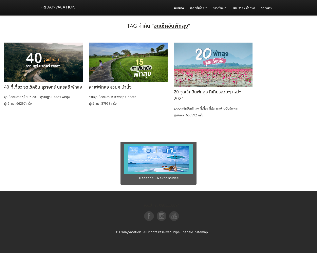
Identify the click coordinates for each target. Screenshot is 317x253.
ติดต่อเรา (266, 8)
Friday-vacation (57, 7)
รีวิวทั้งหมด (219, 8)
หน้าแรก (179, 8)
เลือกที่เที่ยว (198, 8)
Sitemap (201, 232)
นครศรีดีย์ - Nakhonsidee (158, 178)
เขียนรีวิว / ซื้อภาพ (243, 8)
